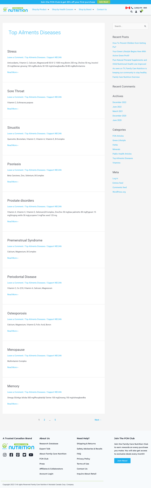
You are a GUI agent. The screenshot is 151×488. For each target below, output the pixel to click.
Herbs (115, 144)
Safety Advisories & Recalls (89, 449)
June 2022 (117, 106)
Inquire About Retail (86, 474)
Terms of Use (83, 464)
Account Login (46, 474)
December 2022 (119, 102)
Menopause (16, 350)
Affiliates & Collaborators (51, 469)
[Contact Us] (102, 9)
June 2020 (117, 120)
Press (42, 464)
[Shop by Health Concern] (64, 9)
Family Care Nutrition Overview (126, 76)
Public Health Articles (122, 153)
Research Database (48, 443)
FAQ (79, 454)
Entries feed (118, 182)
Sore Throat (16, 91)
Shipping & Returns (86, 443)
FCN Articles (118, 135)
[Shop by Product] (41, 9)
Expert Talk (44, 449)
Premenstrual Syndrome (25, 240)
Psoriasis (14, 164)
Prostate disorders (21, 200)
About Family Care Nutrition (53, 454)
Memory (13, 386)
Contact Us (82, 469)
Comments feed (120, 186)
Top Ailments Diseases (35, 57)
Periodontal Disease (22, 277)
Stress (12, 51)
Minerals (116, 149)
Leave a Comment (15, 57)
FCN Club (43, 459)
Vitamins (116, 162)
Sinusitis (13, 127)
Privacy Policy (83, 459)
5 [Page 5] (55, 420)
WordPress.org (119, 191)
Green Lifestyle (119, 140)
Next (98, 420)
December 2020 (119, 115)
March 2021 (118, 111)
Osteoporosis (17, 313)
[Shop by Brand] (87, 9)
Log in (115, 177)
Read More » (12, 72)
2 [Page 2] (44, 420)
